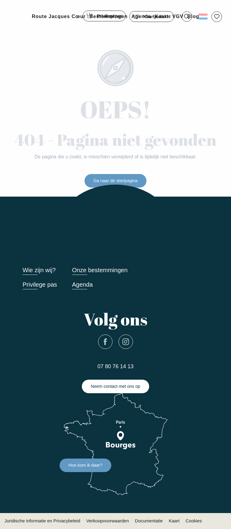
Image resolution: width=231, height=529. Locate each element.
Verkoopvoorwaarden (107, 520)
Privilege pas (40, 284)
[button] (187, 16)
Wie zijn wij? (39, 270)
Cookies (194, 520)
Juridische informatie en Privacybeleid (42, 520)
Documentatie (149, 520)
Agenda (82, 284)
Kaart (174, 520)
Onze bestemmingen (100, 270)
